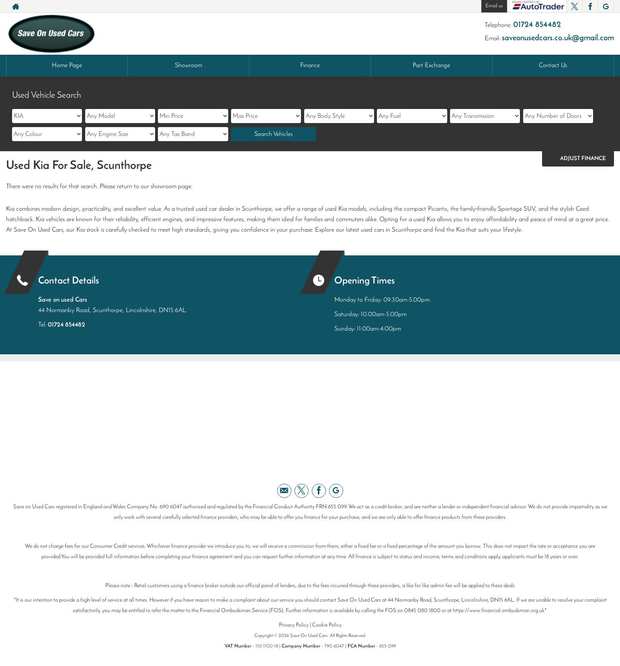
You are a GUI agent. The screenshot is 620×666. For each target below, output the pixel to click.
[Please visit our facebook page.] (590, 6)
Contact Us (553, 65)
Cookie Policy (327, 625)
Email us (494, 5)
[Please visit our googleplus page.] (606, 6)
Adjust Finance (583, 159)
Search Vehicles (273, 134)
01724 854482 (537, 25)
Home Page (67, 65)
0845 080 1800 (422, 611)
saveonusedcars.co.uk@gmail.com (558, 38)
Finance (310, 65)
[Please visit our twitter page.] (574, 6)
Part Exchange (431, 65)
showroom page (171, 186)
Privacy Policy (294, 625)
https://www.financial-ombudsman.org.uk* (499, 611)
